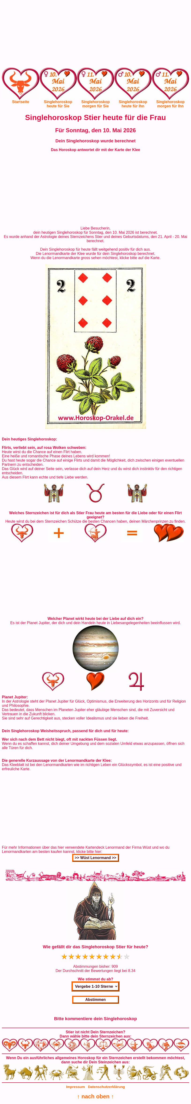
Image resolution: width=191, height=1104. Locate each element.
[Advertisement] (95, 35)
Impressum (75, 1087)
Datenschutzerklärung (106, 1087)
